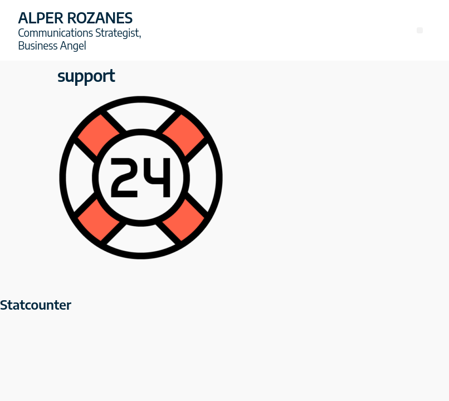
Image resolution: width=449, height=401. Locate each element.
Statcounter (35, 304)
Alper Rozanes (75, 17)
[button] (420, 30)
